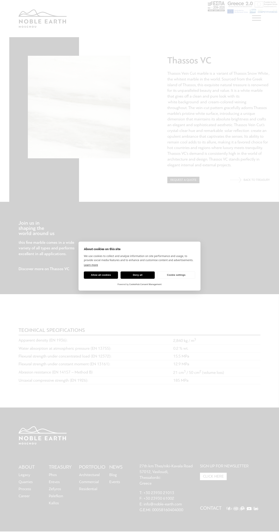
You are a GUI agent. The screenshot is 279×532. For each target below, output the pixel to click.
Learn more (91, 265)
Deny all (137, 275)
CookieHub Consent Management (145, 284)
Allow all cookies (101, 275)
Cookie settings (176, 275)
